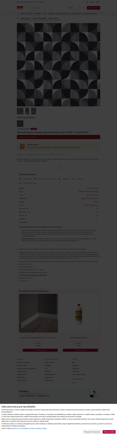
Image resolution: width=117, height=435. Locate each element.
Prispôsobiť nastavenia (92, 432)
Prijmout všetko (109, 432)
